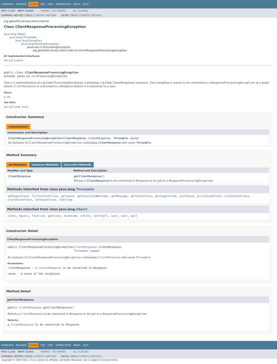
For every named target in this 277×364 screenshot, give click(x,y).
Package (21, 4)
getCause (67, 196)
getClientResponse (87, 176)
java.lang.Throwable (23, 37)
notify (85, 215)
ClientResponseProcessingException (35, 138)
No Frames (59, 10)
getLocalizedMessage (92, 196)
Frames (45, 10)
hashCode (70, 215)
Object (82, 209)
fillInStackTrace (45, 196)
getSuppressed (165, 196)
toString (65, 199)
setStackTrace (45, 199)
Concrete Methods (78, 164)
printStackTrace (209, 196)
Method (51, 15)
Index (77, 4)
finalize (38, 215)
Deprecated (63, 4)
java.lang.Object (15, 34)
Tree (50, 4)
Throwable (120, 138)
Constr (39, 15)
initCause (186, 196)
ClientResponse (74, 138)
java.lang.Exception (28, 40)
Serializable (13, 60)
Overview (7, 4)
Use (42, 4)
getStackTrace (141, 196)
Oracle (33, 360)
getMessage (119, 196)
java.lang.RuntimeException (40, 43)
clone (12, 215)
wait (114, 215)
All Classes (80, 10)
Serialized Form (16, 106)
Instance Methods (45, 164)
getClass (54, 215)
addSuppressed (18, 196)
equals (24, 215)
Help (86, 4)
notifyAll (100, 215)
